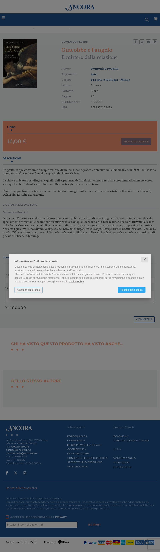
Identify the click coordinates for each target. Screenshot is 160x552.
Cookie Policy (76, 281)
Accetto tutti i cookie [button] (132, 289)
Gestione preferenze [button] (28, 289)
